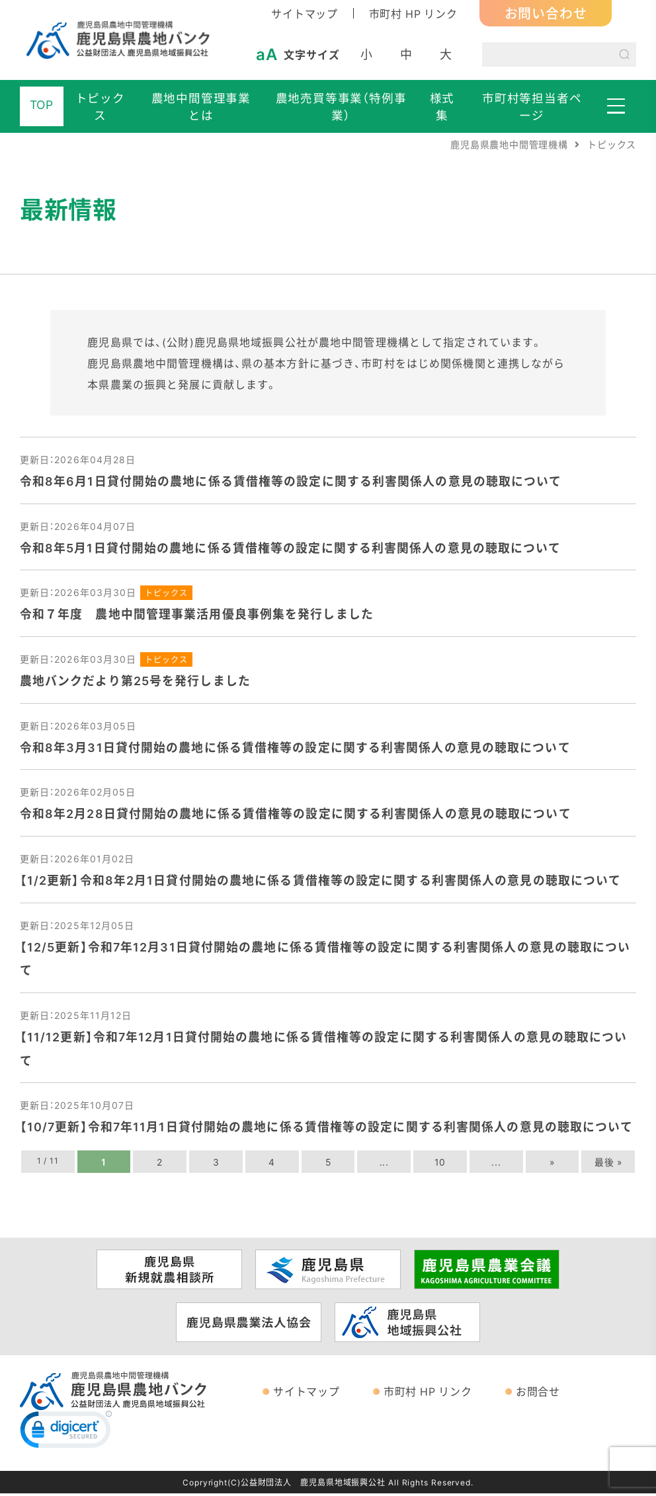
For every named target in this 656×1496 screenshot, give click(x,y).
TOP (42, 104)
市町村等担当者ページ (532, 106)
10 (440, 1164)
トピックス (100, 106)
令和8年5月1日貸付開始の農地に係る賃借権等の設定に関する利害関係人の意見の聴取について (290, 547)
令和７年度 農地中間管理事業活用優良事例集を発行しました (197, 614)
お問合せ (538, 1393)
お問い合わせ (546, 12)
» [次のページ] (552, 1164)
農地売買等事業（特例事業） (341, 106)
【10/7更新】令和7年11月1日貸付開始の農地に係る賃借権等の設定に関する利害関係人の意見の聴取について (327, 1129)
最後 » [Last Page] (608, 1164)
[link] (66, 1435)
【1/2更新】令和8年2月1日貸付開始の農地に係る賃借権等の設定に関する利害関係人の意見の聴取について (321, 881)
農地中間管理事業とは (201, 106)
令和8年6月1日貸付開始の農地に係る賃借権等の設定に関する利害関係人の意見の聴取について (291, 481)
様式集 (442, 106)
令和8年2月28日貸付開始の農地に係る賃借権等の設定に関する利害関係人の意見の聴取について (295, 814)
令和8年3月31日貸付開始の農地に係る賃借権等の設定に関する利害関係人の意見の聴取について (295, 748)
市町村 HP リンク (413, 13)
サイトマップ (304, 13)
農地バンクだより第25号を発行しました (135, 681)
